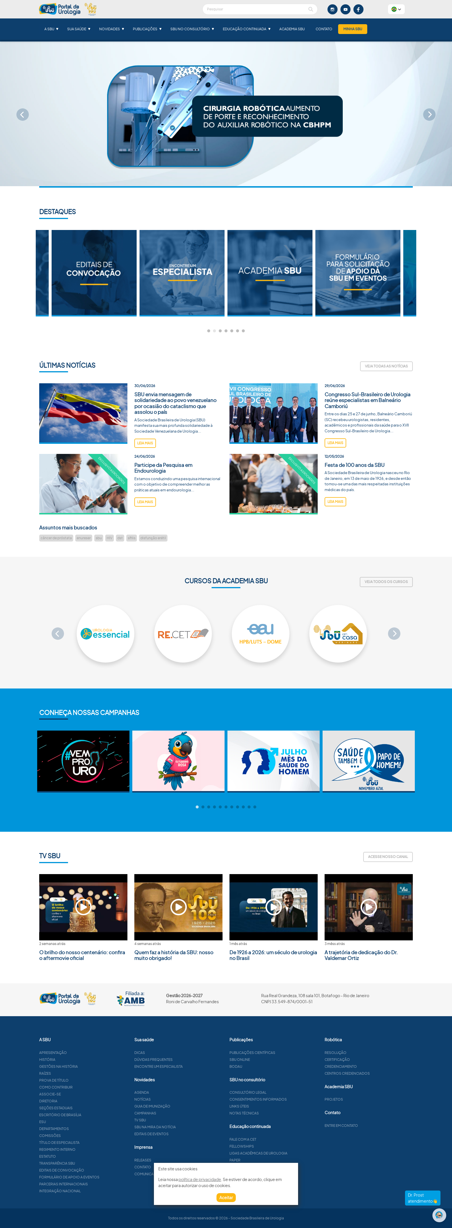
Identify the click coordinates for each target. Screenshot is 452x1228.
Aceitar (226, 1197)
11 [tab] (255, 807)
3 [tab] (220, 331)
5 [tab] (232, 331)
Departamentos (79, 1129)
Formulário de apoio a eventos (94, 1177)
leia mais (145, 468)
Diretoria (73, 1101)
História (72, 1059)
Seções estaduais (80, 1108)
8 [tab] (237, 807)
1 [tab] (209, 331)
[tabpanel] (269, 273)
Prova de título (78, 1080)
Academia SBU (292, 29)
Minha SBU (352, 29)
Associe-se (75, 1094)
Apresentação (78, 1052)
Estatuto (72, 1156)
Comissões (75, 1135)
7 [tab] (243, 331)
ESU (67, 1122)
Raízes (70, 1073)
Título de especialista (84, 1142)
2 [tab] (214, 331)
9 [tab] (243, 807)
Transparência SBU (82, 1163)
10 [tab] (249, 807)
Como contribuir (80, 1087)
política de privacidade (199, 1179)
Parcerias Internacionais (88, 1184)
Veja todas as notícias (386, 366)
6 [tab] (237, 331)
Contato (324, 29)
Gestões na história (83, 1066)
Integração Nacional (85, 1191)
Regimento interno (82, 1149)
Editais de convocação (86, 1170)
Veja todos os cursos (386, 582)
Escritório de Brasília (85, 1115)
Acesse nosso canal (388, 856)
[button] (396, 9)
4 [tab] (226, 331)
